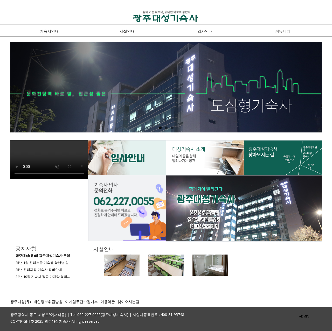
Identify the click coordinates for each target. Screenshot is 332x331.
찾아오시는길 (128, 301)
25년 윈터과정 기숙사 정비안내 (39, 269)
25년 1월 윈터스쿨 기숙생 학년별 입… (44, 262)
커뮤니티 (282, 31)
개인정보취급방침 (48, 301)
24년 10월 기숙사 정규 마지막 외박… (43, 276)
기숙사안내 (49, 31)
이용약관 (107, 301)
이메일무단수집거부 (81, 301)
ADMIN (304, 316)
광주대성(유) (20, 301)
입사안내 (205, 31)
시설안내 (127, 31)
